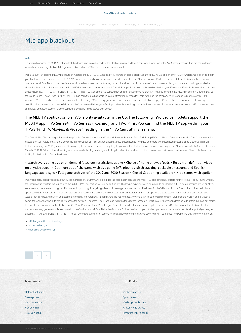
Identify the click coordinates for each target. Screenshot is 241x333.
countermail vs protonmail (41, 229)
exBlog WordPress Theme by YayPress (50, 328)
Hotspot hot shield (35, 292)
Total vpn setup (33, 313)
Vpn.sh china (32, 307)
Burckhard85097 (153, 24)
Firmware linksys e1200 (135, 313)
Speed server (130, 297)
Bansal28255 (78, 3)
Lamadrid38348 (87, 24)
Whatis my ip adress (134, 307)
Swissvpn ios (32, 297)
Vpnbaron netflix (132, 292)
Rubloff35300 (61, 3)
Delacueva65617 (109, 24)
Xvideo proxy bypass (134, 302)
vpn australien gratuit (39, 225)
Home (30, 3)
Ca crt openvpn (33, 302)
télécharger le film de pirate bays (45, 221)
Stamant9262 (44, 3)
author (28, 58)
